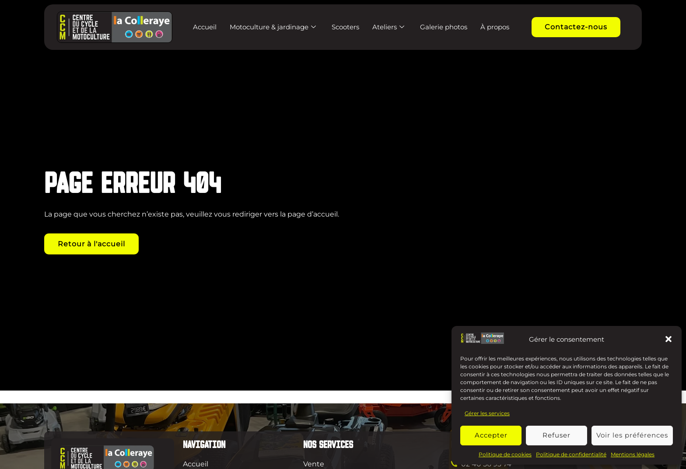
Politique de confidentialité (571, 454)
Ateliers (388, 27)
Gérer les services (487, 413)
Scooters (345, 27)
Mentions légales (632, 454)
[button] (668, 339)
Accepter (491, 435)
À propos (494, 27)
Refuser (556, 435)
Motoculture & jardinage (273, 27)
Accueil (205, 27)
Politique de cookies (505, 454)
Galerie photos (443, 27)
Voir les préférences (632, 435)
